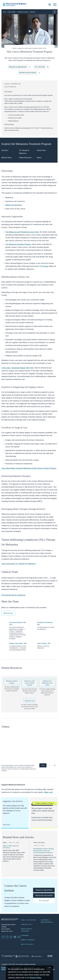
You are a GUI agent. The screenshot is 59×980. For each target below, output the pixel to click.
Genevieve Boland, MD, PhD (22, 368)
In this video (6, 368)
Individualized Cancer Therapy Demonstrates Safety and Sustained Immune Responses (43, 850)
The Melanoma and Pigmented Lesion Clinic (22, 232)
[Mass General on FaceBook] (3, 937)
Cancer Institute (11, 12)
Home (4, 12)
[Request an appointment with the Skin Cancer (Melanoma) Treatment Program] (20, 67)
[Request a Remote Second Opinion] (29, 72)
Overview (4, 150)
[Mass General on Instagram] (11, 937)
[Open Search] (49, 4)
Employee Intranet (4, 968)
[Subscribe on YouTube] (15, 937)
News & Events (27, 940)
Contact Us (26, 924)
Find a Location (28, 920)
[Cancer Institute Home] (12, 4)
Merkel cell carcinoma (13, 205)
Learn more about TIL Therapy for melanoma (18, 564)
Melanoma (32, 12)
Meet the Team (6, 157)
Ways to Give (27, 944)
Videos (39, 157)
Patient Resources (25, 157)
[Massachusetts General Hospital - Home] (9, 919)
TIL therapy (44, 266)
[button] (49, 765)
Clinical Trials (41, 150)
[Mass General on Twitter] (7, 937)
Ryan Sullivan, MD (43, 643)
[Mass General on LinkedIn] (19, 937)
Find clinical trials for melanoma (13, 595)
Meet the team (8, 613)
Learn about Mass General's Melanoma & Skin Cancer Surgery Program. (29, 468)
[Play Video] (29, 31)
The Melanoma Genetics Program (18, 244)
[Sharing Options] (54, 11)
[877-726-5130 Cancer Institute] (41, 67)
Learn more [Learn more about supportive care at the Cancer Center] (6, 824)
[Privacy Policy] (35, 978)
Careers (25, 935)
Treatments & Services (22, 12)
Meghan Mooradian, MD (18, 643)
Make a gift (48, 792)
